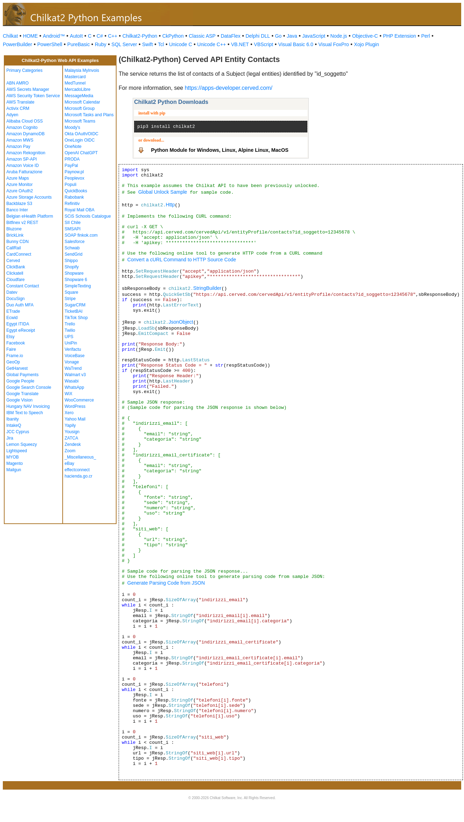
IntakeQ (13, 425)
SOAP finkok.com (81, 235)
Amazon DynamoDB (25, 133)
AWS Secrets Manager (27, 89)
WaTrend (73, 368)
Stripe (70, 298)
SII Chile (73, 222)
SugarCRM (75, 305)
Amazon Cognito (22, 127)
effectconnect (77, 469)
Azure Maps (17, 178)
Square (72, 292)
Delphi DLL (257, 36)
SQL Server (124, 44)
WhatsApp (74, 387)
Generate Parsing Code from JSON (166, 583)
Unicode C (180, 44)
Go (278, 36)
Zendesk (73, 444)
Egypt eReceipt (20, 330)
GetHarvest (17, 368)
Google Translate (22, 393)
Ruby (100, 44)
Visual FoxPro (333, 44)
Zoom (70, 450)
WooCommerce (79, 400)
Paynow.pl (74, 171)
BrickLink (15, 235)
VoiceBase (75, 355)
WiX (69, 393)
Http (170, 204)
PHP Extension (399, 36)
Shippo (71, 260)
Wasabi (72, 381)
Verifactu (73, 349)
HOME (30, 36)
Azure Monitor (19, 184)
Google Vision (19, 400)
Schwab (72, 247)
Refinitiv (72, 203)
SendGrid (74, 254)
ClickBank (15, 266)
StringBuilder (207, 288)
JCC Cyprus (17, 431)
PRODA (72, 159)
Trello (70, 324)
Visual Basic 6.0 (295, 44)
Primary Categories (24, 70)
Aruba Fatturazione (24, 171)
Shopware (74, 273)
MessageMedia (79, 95)
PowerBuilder (17, 44)
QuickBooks (76, 190)
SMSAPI (73, 228)
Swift (147, 44)
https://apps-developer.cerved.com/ (228, 88)
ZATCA (71, 438)
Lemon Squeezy (21, 444)
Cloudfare (15, 279)
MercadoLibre (77, 89)
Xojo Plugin (366, 44)
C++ (112, 36)
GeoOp (13, 362)
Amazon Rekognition (25, 152)
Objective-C (365, 36)
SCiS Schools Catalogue (88, 216)
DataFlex (230, 36)
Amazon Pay (18, 146)
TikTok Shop (76, 317)
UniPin (71, 343)
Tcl (161, 44)
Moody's (72, 127)
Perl (425, 36)
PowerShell (49, 44)
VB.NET (240, 44)
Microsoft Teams (80, 121)
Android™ (54, 36)
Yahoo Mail (75, 419)
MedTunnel (75, 83)
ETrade (13, 311)
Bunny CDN (17, 241)
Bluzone (13, 228)
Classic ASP (202, 36)
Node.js (338, 36)
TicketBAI (74, 311)
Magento (14, 463)
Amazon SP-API (21, 159)
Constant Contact (22, 286)
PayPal (71, 165)
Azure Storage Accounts (29, 197)
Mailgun (13, 469)
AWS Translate (20, 102)
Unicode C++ (211, 44)
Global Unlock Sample (162, 192)
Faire (11, 349)
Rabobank (74, 197)
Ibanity (12, 419)
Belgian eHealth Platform (29, 216)
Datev (11, 292)
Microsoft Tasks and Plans (89, 114)
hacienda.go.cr (79, 476)
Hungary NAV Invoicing (28, 406)
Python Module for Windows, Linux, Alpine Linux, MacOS (219, 150)
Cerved (13, 260)
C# (99, 36)
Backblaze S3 (19, 203)
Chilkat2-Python (140, 36)
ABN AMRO (17, 83)
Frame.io (14, 355)
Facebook (15, 343)
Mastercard (75, 76)
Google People (20, 381)
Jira (9, 438)
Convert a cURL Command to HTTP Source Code (181, 259)
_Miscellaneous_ (80, 457)
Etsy (10, 336)
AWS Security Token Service (33, 95)
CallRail (13, 247)
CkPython (173, 36)
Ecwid (12, 317)
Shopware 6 (76, 279)
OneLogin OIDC (80, 140)
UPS (69, 336)
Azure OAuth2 (19, 190)
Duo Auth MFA (19, 305)
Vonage (72, 362)
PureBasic (78, 44)
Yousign (72, 431)
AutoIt (76, 36)
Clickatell (14, 273)
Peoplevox (74, 178)
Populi (70, 184)
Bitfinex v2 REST (22, 222)
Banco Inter (17, 209)
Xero (69, 412)
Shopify (72, 266)
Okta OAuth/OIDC (82, 133)
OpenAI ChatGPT (81, 152)
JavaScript (313, 36)
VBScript (263, 44)
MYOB (12, 457)
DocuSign (15, 298)
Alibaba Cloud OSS (24, 121)
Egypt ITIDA (17, 324)
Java (292, 36)
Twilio (70, 330)
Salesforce (75, 241)
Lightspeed (16, 450)
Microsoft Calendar (82, 102)
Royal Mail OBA (80, 209)
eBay (69, 463)
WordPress (75, 406)
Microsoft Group (80, 108)
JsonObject (181, 322)
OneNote (73, 146)
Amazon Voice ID (22, 165)
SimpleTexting (78, 286)
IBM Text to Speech (24, 412)
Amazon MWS (19, 140)
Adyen (12, 114)
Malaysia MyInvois (82, 70)
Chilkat (10, 36)
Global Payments (22, 374)
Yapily (70, 425)
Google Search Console (28, 387)
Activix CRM (17, 108)
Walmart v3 (75, 374)
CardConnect (18, 254)
